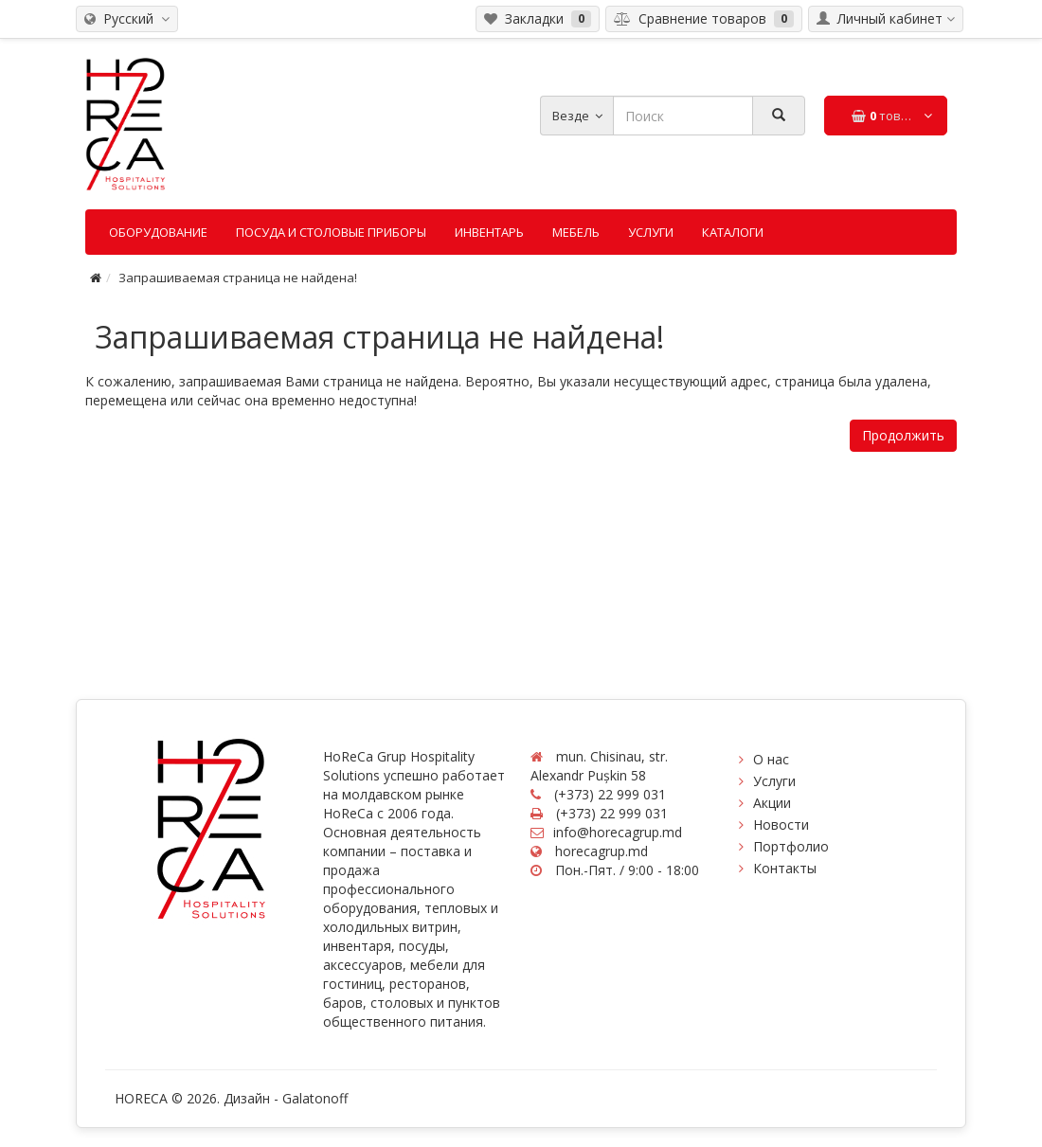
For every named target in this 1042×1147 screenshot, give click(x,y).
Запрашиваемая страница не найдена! (237, 277)
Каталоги (733, 232)
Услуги (651, 232)
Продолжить (903, 435)
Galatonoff (315, 1098)
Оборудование (158, 232)
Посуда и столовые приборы (331, 232)
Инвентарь (489, 232)
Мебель (576, 232)
